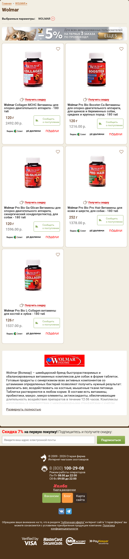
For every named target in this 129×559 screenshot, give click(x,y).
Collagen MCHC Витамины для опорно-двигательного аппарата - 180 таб (31, 108)
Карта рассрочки (64, 489)
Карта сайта (80, 498)
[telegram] (68, 511)
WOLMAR (44, 18)
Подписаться (111, 440)
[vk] (60, 511)
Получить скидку (35, 99)
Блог (67, 496)
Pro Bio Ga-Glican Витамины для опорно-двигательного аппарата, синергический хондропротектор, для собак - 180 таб (32, 212)
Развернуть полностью (23, 409)
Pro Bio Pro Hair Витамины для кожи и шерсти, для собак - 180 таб (95, 209)
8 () (66, 468)
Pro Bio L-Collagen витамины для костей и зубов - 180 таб (30, 312)
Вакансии (51, 496)
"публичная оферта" (73, 522)
